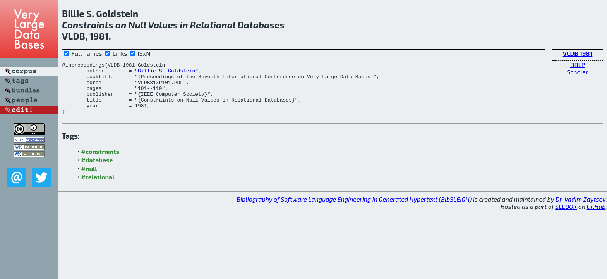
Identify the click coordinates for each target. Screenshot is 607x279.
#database (97, 170)
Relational (212, 24)
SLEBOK (566, 216)
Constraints (87, 24)
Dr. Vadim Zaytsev (580, 209)
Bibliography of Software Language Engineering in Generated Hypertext (337, 209)
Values (163, 24)
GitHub (596, 216)
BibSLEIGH (455, 209)
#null (89, 179)
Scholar (577, 72)
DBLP (577, 64)
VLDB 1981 (578, 53)
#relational (98, 187)
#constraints (100, 161)
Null (137, 24)
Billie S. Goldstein (166, 72)
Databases (261, 24)
